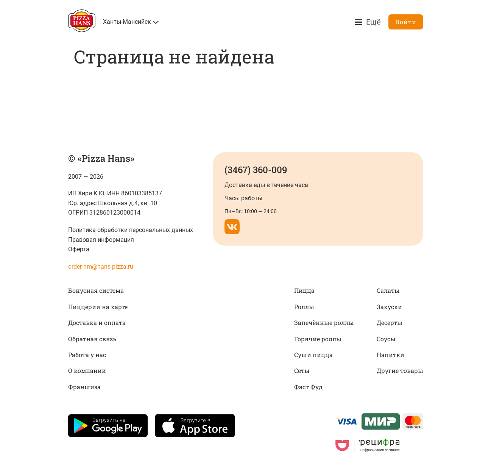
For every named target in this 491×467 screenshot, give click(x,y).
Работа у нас (87, 355)
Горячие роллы (317, 339)
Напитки (390, 355)
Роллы (304, 307)
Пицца (304, 290)
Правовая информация (101, 239)
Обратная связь (92, 339)
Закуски (389, 307)
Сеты (302, 370)
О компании (87, 370)
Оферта (78, 249)
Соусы (386, 339)
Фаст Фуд (308, 387)
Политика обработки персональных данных (130, 230)
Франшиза (84, 387)
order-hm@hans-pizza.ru (100, 266)
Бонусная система (96, 290)
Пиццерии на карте (98, 307)
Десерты (389, 322)
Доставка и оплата (97, 322)
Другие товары (400, 370)
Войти (405, 22)
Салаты (388, 290)
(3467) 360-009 (255, 170)
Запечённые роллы (324, 322)
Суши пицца (313, 355)
